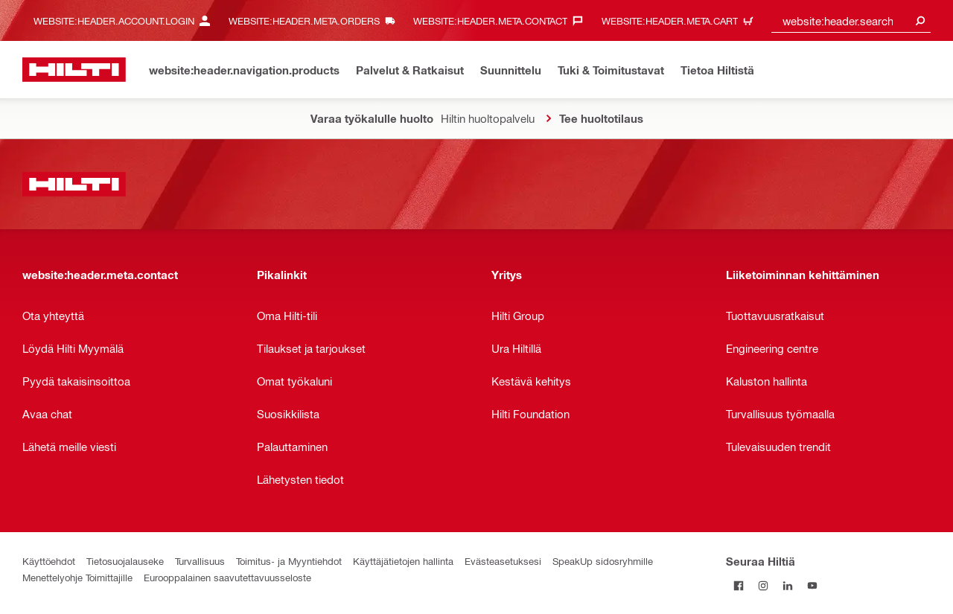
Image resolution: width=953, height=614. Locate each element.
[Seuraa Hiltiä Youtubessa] (812, 585)
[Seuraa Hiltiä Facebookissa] (738, 585)
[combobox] (851, 20)
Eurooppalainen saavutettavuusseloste (227, 577)
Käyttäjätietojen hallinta (403, 560)
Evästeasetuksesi (503, 560)
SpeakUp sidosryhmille (602, 560)
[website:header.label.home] (74, 69)
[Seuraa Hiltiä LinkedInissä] (787, 585)
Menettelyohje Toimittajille (77, 577)
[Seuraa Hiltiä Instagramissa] (762, 585)
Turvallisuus (200, 560)
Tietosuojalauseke (125, 560)
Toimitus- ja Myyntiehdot (289, 560)
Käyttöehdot (48, 560)
